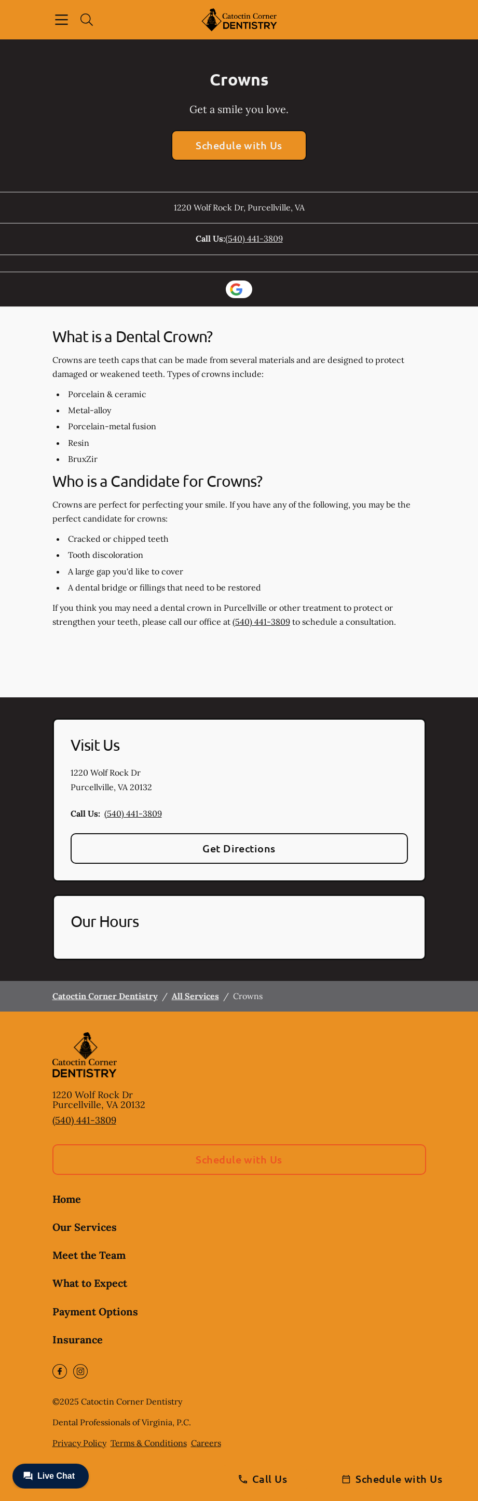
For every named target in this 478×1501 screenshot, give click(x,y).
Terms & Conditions (149, 1443)
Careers (206, 1443)
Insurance (77, 1339)
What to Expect (89, 1282)
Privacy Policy (79, 1443)
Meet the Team (89, 1255)
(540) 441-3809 (254, 238)
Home (66, 1199)
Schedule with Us (239, 145)
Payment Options (95, 1311)
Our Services (84, 1227)
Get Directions (239, 848)
